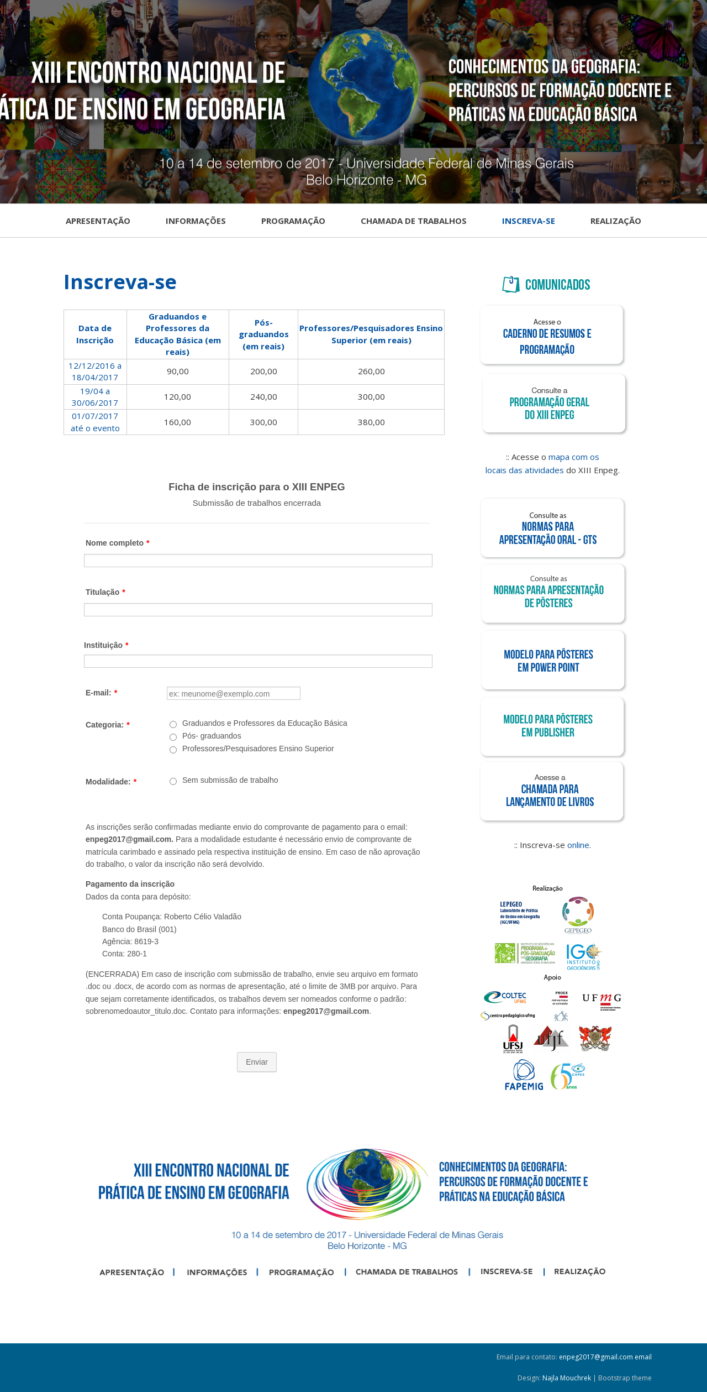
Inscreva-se (528, 220)
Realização (615, 220)
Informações (196, 220)
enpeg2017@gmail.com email (605, 1357)
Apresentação (98, 220)
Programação (293, 220)
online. (579, 844)
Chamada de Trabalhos (414, 220)
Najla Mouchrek (566, 1378)
